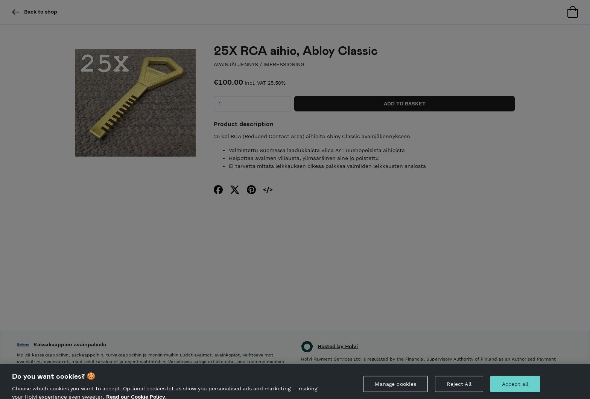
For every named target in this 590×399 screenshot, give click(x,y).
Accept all (515, 386)
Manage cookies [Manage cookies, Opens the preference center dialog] (395, 386)
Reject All (459, 386)
